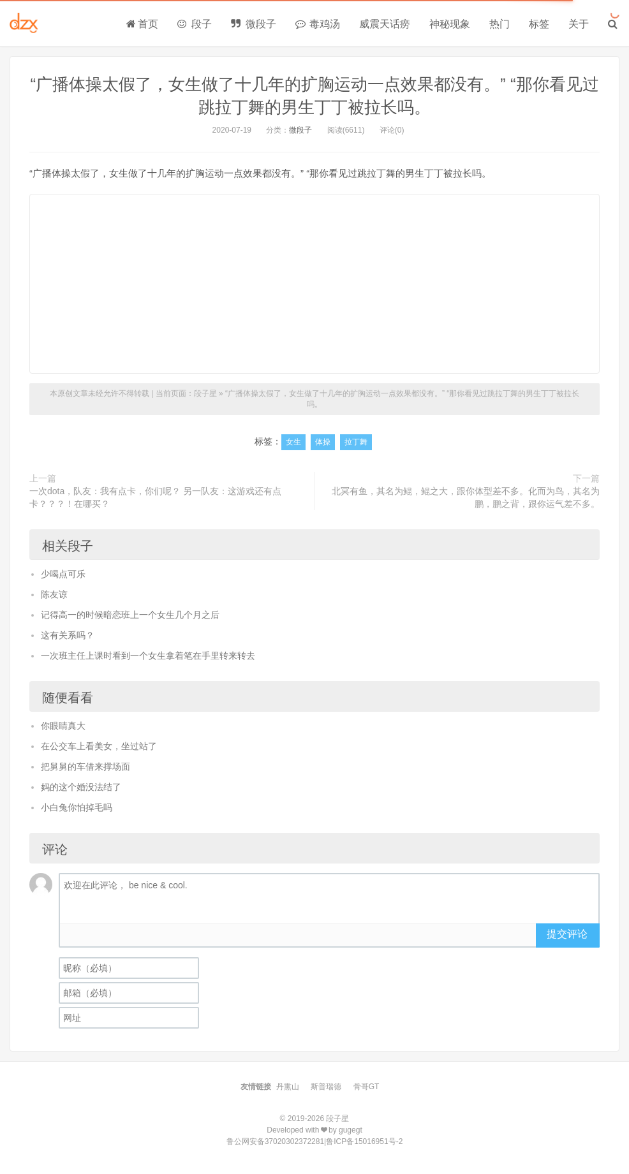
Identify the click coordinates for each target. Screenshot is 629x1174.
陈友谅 (54, 594)
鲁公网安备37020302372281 (275, 1141)
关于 (578, 23)
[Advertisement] (314, 283)
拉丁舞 (355, 441)
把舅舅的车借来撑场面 (85, 766)
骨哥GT (366, 1086)
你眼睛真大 (63, 726)
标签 (539, 23)
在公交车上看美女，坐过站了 (99, 746)
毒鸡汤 (317, 23)
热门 (499, 23)
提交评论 (567, 933)
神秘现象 (449, 23)
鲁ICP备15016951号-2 (364, 1141)
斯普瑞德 (326, 1086)
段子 (194, 23)
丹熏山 (287, 1086)
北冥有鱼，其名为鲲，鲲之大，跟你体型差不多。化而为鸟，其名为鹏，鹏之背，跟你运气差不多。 (466, 497)
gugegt (350, 1130)
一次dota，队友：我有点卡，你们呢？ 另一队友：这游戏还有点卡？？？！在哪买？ (155, 497)
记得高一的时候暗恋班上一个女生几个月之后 (130, 615)
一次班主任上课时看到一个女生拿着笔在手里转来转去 (148, 655)
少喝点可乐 (63, 574)
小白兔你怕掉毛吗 (76, 807)
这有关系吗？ (67, 635)
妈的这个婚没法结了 (81, 787)
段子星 (205, 393)
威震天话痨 (384, 23)
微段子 (253, 23)
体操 (322, 441)
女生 (293, 441)
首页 (142, 23)
